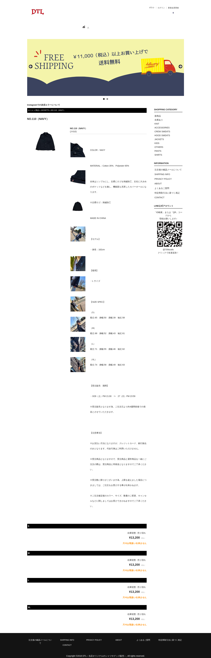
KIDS (157, 140)
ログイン (161, 8)
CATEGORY (76, 25)
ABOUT (92, 25)
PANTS (158, 147)
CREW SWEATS (162, 128)
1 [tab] (104, 96)
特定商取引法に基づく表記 (167, 189)
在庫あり (159, 116)
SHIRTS (158, 151)
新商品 (158, 112)
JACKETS (45, 107)
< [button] (31, 63)
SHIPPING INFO (162, 171)
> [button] (180, 63)
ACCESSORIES (162, 124)
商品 (37, 107)
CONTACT (107, 25)
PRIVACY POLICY (163, 175)
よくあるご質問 (162, 185)
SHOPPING (59, 25)
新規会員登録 (173, 8)
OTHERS (159, 144)
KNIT (157, 120)
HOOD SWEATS (162, 132)
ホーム (44, 25)
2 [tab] (107, 96)
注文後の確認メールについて (168, 166)
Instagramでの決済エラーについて (43, 101)
